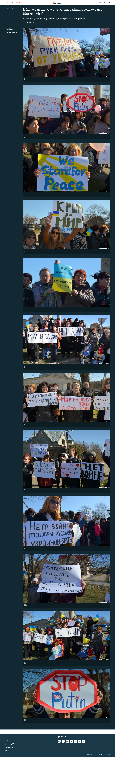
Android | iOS (9, 747)
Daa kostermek (28, 22)
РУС (100, 3)
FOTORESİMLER (16, 3)
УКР (105, 3)
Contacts (7, 740)
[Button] (9, 29)
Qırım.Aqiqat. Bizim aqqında (13, 744)
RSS (6, 750)
